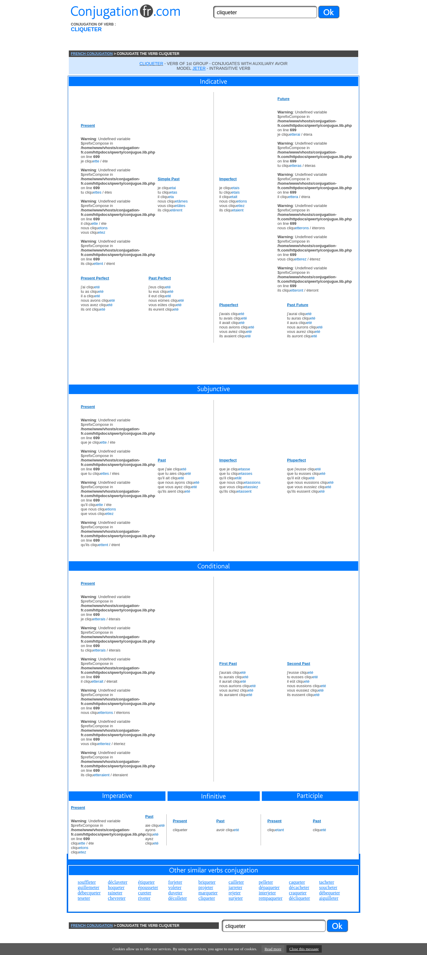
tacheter (326, 882)
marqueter (208, 892)
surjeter (236, 898)
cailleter (236, 882)
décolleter (177, 898)
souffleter (87, 882)
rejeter (235, 892)
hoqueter (116, 887)
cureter (144, 892)
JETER (198, 68)
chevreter (117, 898)
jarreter (235, 887)
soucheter (328, 887)
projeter (205, 887)
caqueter (297, 882)
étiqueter (146, 882)
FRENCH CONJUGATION (92, 54)
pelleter (266, 882)
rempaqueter (271, 898)
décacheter (299, 887)
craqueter (298, 892)
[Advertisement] (247, 36)
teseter (84, 898)
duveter (175, 892)
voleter (174, 887)
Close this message (304, 949)
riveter (144, 898)
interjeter (267, 892)
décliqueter (299, 898)
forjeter (175, 882)
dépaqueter (269, 887)
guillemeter (88, 887)
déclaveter (118, 882)
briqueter (207, 882)
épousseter (148, 887)
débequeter (329, 892)
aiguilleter (328, 898)
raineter (115, 892)
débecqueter (89, 892)
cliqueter (206, 898)
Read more (273, 949)
